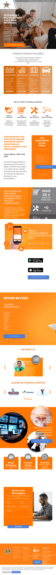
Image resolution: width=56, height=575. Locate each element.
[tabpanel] (13, 392)
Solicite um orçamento (14, 45)
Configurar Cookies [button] (6, 572)
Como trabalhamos (27, 556)
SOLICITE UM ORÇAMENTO (37, 562)
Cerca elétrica (16, 556)
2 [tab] (27, 398)
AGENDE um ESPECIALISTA (38, 277)
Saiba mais (25, 557)
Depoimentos (26, 559)
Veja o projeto (14, 336)
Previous (5, 367)
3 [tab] (29, 398)
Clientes (25, 560)
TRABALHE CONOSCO (34, 1)
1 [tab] (25, 398)
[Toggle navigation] (53, 1)
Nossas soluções (27, 555)
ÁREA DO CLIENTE (46, 1)
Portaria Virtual (17, 550)
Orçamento (25, 551)
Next (50, 367)
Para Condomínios (17, 552)
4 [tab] (31, 398)
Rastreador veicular (18, 557)
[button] (4, 24)
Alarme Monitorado (17, 551)
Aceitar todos (16, 572)
